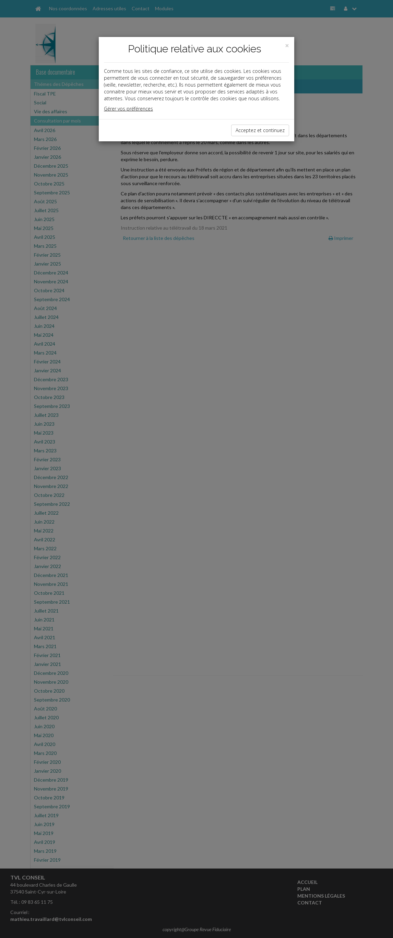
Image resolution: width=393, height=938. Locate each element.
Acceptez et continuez (260, 130)
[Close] (287, 45)
